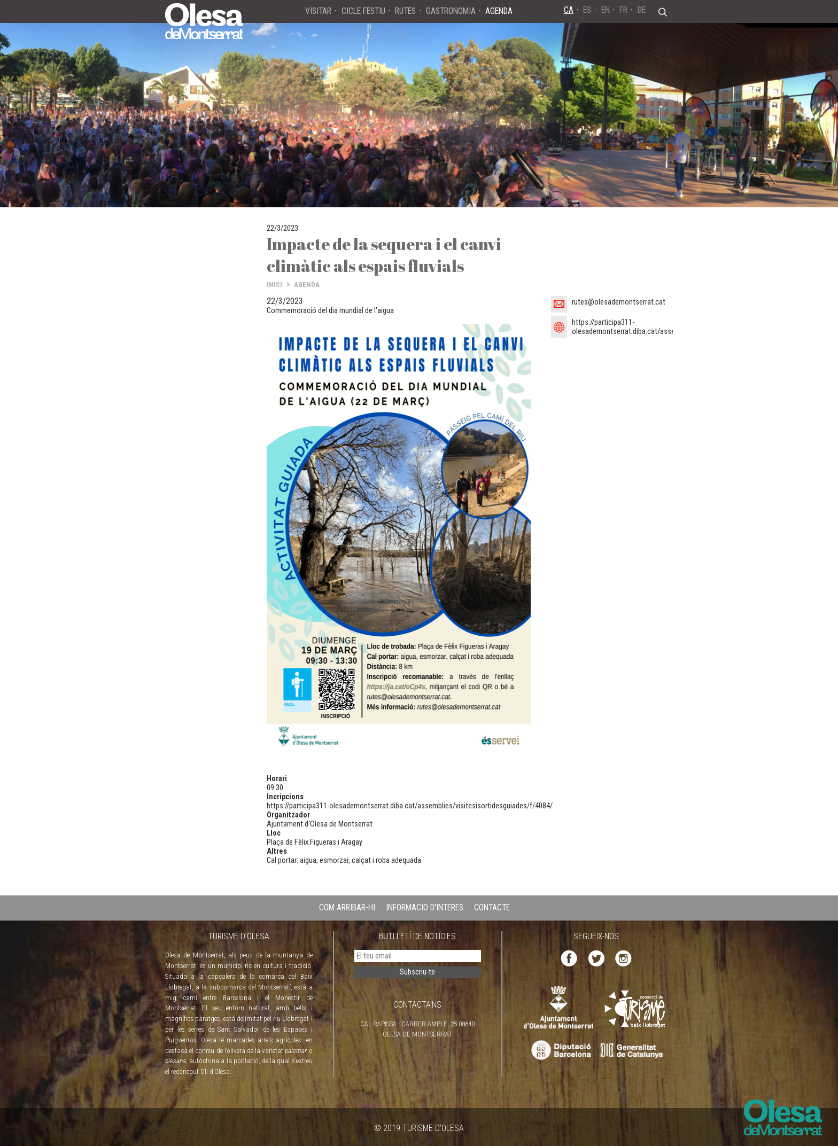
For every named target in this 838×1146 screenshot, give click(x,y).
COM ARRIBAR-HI (347, 907)
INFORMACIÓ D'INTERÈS (424, 907)
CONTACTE (492, 907)
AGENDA (307, 284)
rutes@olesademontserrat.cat (618, 302)
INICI (274, 284)
